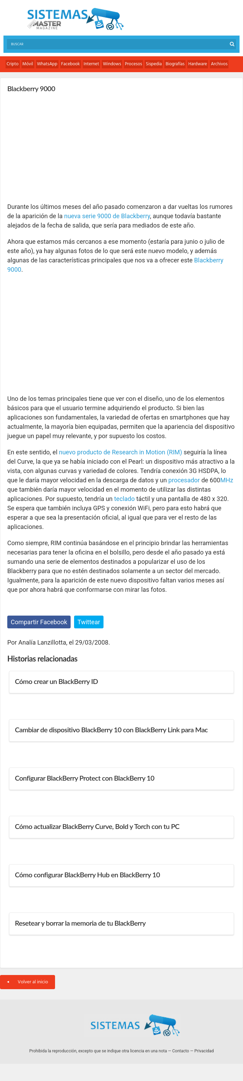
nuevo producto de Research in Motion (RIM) (120, 452)
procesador (184, 480)
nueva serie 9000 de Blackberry (107, 216)
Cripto (13, 64)
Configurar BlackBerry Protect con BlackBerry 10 (84, 778)
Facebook (70, 64)
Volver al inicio (27, 982)
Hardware (197, 64)
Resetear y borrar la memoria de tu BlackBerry (80, 923)
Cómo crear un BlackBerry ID (56, 681)
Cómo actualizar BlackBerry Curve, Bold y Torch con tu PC (97, 826)
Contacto (180, 1051)
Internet (91, 64)
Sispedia (154, 64)
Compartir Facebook (39, 622)
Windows (112, 64)
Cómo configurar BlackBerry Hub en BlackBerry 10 (87, 874)
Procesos (133, 64)
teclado (124, 498)
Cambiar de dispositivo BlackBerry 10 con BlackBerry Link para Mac (111, 729)
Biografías (174, 64)
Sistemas (75, 19)
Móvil (27, 64)
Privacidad (204, 1051)
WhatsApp (47, 64)
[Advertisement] (59, 147)
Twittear (89, 622)
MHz (226, 480)
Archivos (219, 64)
